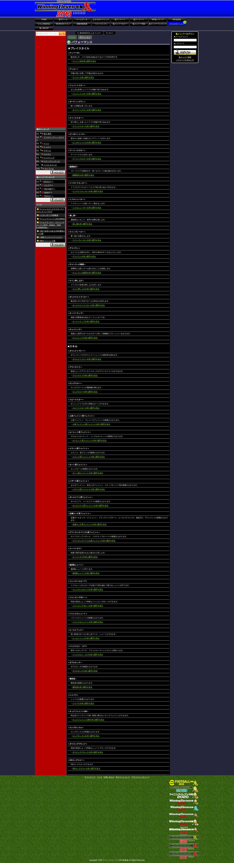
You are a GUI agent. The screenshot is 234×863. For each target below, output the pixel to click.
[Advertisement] (152, 8)
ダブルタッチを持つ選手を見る (85, 671)
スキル (72, 37)
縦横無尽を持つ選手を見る (83, 175)
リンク (99, 777)
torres (46, 192)
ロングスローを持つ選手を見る (85, 392)
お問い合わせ (109, 777)
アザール (47, 151)
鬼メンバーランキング (158, 24)
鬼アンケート (119, 20)
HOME (44, 20)
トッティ (47, 147)
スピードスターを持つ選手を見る (86, 408)
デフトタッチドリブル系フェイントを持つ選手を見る (94, 541)
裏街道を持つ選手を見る (82, 687)
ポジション (85, 37)
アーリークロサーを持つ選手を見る (87, 159)
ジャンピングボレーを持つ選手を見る (88, 606)
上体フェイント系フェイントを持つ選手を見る (91, 424)
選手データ (63, 20)
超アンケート (138, 20)
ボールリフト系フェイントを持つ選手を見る (90, 506)
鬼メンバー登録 (139, 24)
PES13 (47, 196)
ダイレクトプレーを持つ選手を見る (87, 359)
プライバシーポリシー (140, 777)
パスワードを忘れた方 (185, 60)
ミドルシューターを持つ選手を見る (87, 208)
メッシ (46, 143)
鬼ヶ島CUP (44, 28)
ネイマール (49, 168)
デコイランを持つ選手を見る (84, 256)
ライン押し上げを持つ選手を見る (86, 289)
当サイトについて (123, 777)
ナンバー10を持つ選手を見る (84, 61)
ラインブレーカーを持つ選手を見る (87, 240)
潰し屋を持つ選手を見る (82, 224)
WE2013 (46, 182)
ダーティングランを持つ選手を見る (87, 110)
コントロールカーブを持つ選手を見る (88, 589)
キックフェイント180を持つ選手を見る (88, 720)
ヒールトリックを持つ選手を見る (86, 638)
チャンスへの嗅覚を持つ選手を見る (87, 273)
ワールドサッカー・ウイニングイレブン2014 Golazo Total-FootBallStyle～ (50, 225)
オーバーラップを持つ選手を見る (86, 322)
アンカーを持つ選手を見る (83, 77)
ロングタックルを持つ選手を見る (86, 736)
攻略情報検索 (82, 24)
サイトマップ (90, 777)
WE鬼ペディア (158, 20)
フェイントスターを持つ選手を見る (87, 94)
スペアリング (49, 158)
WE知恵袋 (177, 20)
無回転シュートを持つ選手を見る (86, 573)
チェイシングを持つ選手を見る (85, 338)
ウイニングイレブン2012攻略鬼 (52, 219)
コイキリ (47, 154)
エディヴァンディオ (52, 161)
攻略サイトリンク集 (47, 241)
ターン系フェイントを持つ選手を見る (88, 473)
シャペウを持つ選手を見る (83, 703)
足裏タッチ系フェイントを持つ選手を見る (90, 524)
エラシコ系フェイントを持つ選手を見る (89, 457)
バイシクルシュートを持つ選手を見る (88, 622)
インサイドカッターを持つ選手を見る (88, 191)
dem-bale (48, 189)
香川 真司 (47, 134)
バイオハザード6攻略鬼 (48, 215)
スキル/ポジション (176, 24)
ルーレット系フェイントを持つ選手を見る (90, 440)
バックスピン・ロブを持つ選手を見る (88, 655)
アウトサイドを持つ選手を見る (85, 375)
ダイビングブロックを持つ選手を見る (88, 752)
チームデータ (82, 20)
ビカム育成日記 (44, 24)
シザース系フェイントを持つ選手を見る (89, 489)
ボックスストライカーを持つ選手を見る (89, 305)
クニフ (47, 185)
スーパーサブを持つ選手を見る (85, 557)
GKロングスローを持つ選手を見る (86, 768)
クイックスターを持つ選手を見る (86, 126)
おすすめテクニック (101, 20)
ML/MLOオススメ (63, 24)
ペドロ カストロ (50, 165)
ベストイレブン (101, 24)
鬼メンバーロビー (120, 24)
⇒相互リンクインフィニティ (51, 237)
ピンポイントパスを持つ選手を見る (87, 143)
